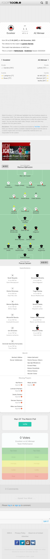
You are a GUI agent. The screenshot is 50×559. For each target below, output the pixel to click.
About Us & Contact (35, 533)
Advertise (25, 536)
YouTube (37, 126)
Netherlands (18, 51)
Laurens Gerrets (27, 44)
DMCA (9, 533)
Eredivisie (28, 51)
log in (10, 505)
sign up (18, 505)
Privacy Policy (20, 533)
